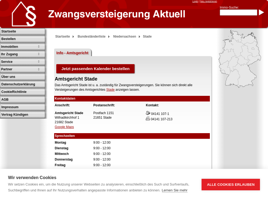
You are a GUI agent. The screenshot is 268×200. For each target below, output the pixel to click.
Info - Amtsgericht (72, 53)
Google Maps (64, 127)
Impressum (9, 107)
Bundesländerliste (92, 36)
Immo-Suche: (229, 7)
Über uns (8, 77)
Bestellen (8, 39)
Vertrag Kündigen (14, 115)
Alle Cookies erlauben (231, 185)
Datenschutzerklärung (18, 84)
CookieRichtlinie (14, 92)
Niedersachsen (124, 36)
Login (195, 1)
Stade (110, 90)
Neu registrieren (208, 1)
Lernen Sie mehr (175, 190)
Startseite (8, 31)
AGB (5, 99)
